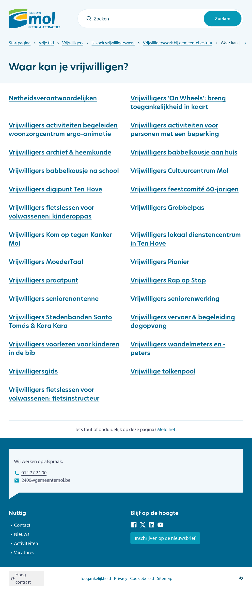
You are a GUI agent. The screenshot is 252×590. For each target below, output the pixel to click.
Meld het (166, 429)
